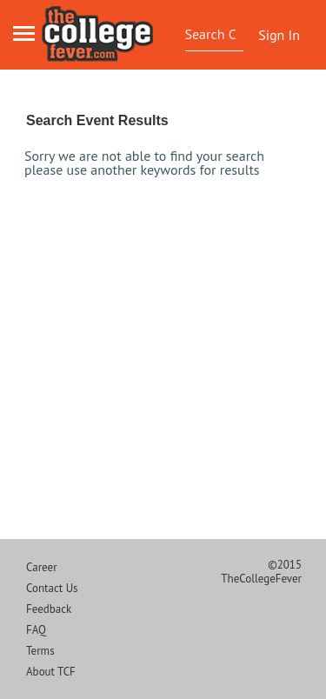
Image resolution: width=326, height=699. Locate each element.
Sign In (279, 34)
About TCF (51, 671)
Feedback (48, 609)
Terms (40, 650)
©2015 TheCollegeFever (261, 571)
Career (41, 567)
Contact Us (52, 588)
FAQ (36, 629)
